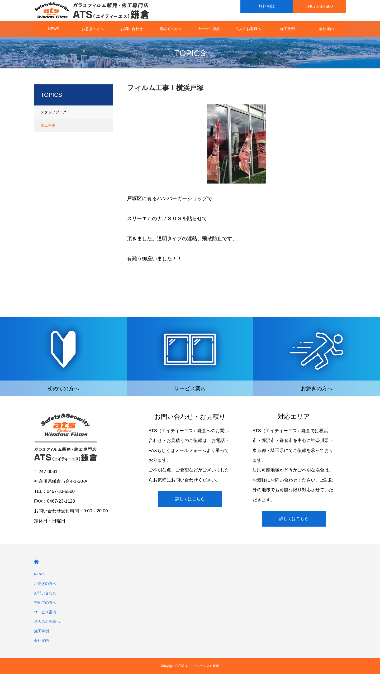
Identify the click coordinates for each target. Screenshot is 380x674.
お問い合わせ (132, 29)
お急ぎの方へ (93, 29)
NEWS (53, 29)
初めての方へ (170, 29)
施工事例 (287, 29)
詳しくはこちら (190, 499)
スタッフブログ (53, 112)
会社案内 (326, 29)
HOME (36, 562)
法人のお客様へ (248, 29)
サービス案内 (209, 29)
